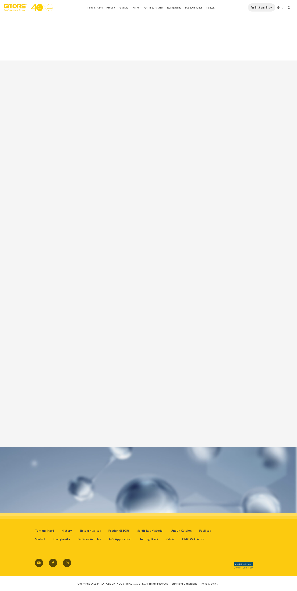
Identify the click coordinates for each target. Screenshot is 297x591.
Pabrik (170, 539)
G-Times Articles (89, 539)
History (67, 530)
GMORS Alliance (193, 539)
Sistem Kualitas (90, 530)
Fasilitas (205, 530)
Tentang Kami (44, 530)
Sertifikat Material (150, 530)
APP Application (120, 539)
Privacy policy (209, 583)
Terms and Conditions (183, 583)
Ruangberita (61, 539)
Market (40, 539)
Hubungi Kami (148, 539)
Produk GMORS (119, 530)
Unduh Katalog (181, 530)
